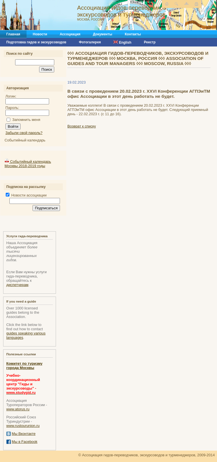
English (122, 42)
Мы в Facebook (24, 441)
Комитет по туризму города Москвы (24, 365)
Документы (102, 34)
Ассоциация (70, 34)
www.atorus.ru (17, 409)
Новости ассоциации (26, 195)
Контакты (133, 34)
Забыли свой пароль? (24, 133)
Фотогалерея (90, 42)
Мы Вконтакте (23, 433)
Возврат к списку (81, 126)
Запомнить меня (26, 119)
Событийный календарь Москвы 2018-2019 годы (28, 163)
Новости (40, 34)
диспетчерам (17, 285)
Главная (13, 34)
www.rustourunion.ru (23, 426)
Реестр (150, 42)
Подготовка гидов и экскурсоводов (36, 42)
